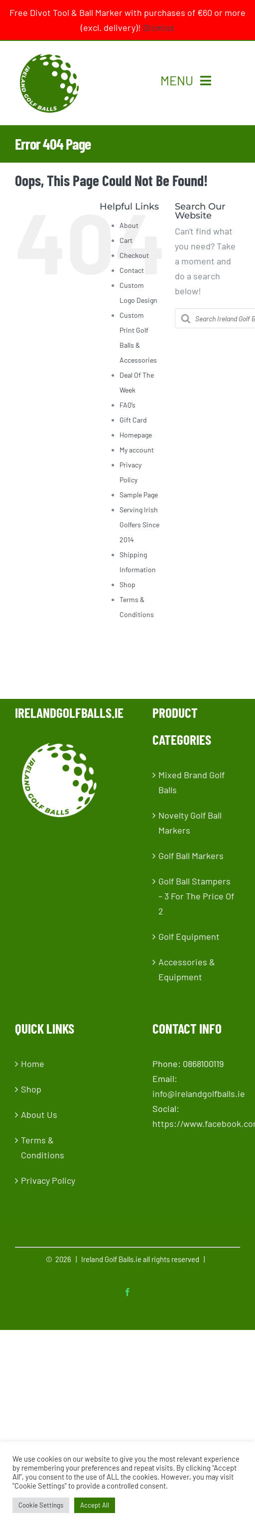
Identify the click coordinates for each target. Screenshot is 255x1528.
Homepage (136, 435)
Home (32, 1063)
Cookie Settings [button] (40, 1505)
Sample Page (139, 494)
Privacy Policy (48, 1180)
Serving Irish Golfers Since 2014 (139, 524)
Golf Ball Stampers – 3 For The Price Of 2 (196, 895)
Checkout (134, 255)
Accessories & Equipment (186, 969)
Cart (126, 240)
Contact (132, 270)
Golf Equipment (189, 936)
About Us (39, 1114)
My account (137, 449)
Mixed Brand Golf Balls (191, 782)
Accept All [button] (94, 1505)
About (129, 225)
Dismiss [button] (158, 27)
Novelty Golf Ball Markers (190, 823)
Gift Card (133, 420)
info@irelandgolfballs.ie (198, 1093)
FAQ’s (127, 405)
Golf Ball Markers (191, 855)
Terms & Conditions (42, 1147)
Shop (127, 584)
